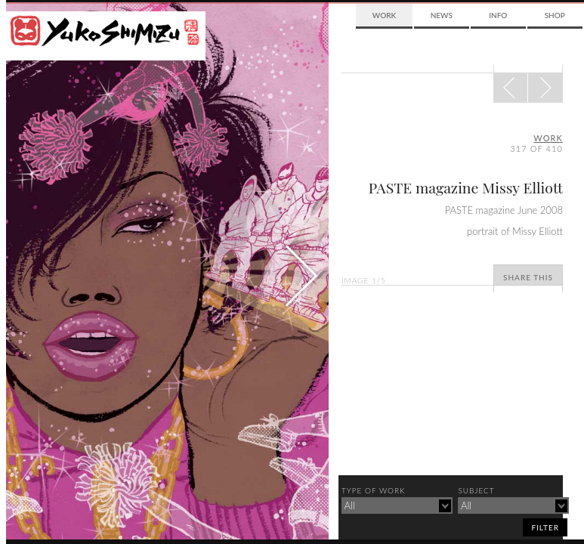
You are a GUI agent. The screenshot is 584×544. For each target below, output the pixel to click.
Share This (528, 277)
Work (384, 15)
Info (498, 15)
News (442, 15)
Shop (555, 15)
